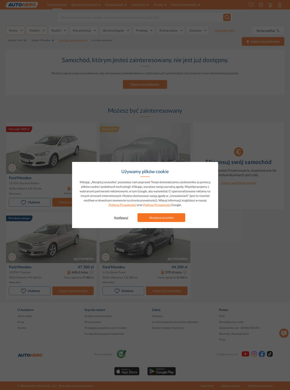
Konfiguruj (121, 217)
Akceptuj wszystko (161, 217)
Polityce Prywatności (122, 205)
